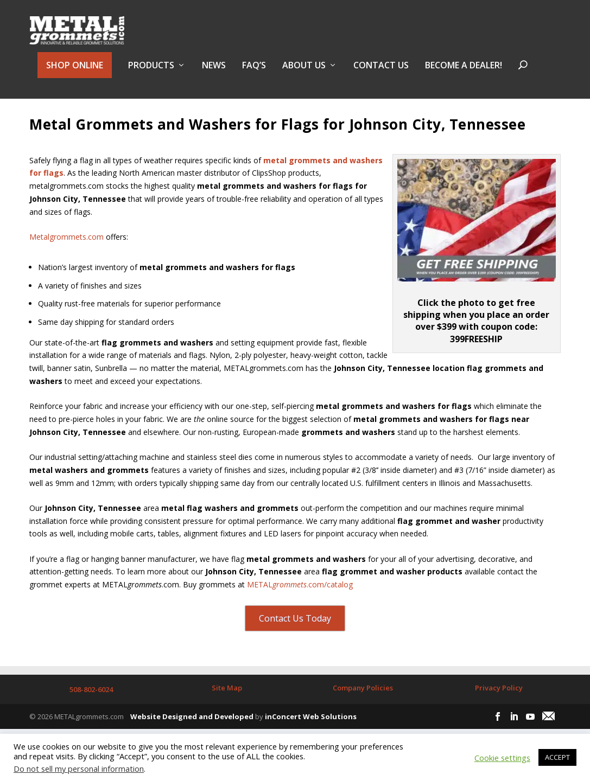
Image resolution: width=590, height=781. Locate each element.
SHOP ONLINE (74, 72)
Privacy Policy (499, 713)
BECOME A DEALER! (463, 72)
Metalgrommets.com (66, 262)
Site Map (227, 713)
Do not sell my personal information (79, 768)
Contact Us (381, 72)
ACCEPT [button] (557, 757)
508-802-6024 (91, 714)
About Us (304, 72)
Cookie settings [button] (502, 758)
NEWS (214, 72)
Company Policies (363, 713)
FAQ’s (254, 72)
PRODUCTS (151, 72)
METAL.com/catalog (300, 609)
